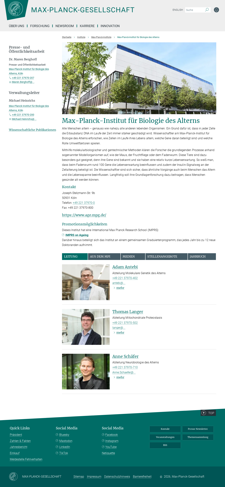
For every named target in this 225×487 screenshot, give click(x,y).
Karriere (87, 26)
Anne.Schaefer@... (124, 372)
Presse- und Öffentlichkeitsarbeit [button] (27, 49)
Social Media (66, 428)
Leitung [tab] (70, 256)
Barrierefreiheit (142, 476)
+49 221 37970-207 (23, 77)
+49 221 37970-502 (125, 322)
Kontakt (165, 429)
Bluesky (64, 434)
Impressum (94, 476)
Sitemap (78, 476)
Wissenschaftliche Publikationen (32, 130)
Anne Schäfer (125, 356)
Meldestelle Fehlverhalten (26, 459)
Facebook (111, 434)
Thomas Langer (127, 311)
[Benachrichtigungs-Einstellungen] (216, 9)
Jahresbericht (18, 447)
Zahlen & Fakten (20, 441)
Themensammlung (198, 437)
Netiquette (108, 453)
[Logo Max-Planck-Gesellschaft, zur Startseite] (69, 12)
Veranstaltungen (165, 437)
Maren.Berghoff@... (23, 82)
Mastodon (65, 441)
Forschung (39, 26)
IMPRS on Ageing (76, 235)
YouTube (111, 447)
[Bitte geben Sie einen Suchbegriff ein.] (193, 10)
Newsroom (64, 26)
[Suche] (207, 10)
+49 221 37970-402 (125, 278)
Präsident (16, 434)
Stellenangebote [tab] (162, 256)
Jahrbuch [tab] (198, 256)
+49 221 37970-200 (23, 114)
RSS (165, 445)
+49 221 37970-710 (125, 367)
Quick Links (20, 428)
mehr (120, 288)
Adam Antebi (125, 267)
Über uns (16, 26)
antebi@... (118, 283)
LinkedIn (64, 447)
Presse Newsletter (198, 429)
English (178, 9)
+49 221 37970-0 (84, 203)
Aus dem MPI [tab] (100, 256)
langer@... (118, 327)
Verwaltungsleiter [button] (24, 93)
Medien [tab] (129, 256)
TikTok (63, 453)
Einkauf (14, 453)
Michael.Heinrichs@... (24, 119)
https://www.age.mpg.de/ (84, 215)
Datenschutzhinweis (117, 476)
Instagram (111, 441)
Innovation (110, 26)
